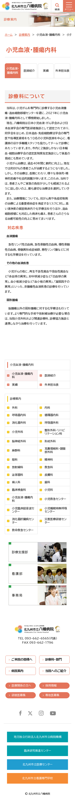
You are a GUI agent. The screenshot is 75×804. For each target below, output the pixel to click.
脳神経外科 (19, 441)
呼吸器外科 (52, 422)
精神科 (49, 459)
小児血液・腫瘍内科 (22, 499)
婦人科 (16, 482)
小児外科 (17, 431)
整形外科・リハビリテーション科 (55, 432)
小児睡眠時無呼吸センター (56, 510)
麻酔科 (16, 450)
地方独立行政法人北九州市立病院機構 (37, 736)
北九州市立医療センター (37, 764)
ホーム (9, 34)
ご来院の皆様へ (21, 659)
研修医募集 (19, 695)
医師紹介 (50, 375)
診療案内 (24, 34)
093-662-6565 (37, 638)
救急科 (49, 467)
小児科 (49, 489)
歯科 (47, 482)
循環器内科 (52, 415)
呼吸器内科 (19, 415)
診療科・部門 (53, 659)
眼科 (15, 459)
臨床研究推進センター (37, 750)
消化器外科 (19, 422)
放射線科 (17, 467)
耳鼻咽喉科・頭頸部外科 (55, 450)
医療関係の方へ (21, 685)
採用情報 (51, 685)
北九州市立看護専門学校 (37, 778)
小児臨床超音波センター (23, 510)
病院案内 (17, 670)
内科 (47, 407)
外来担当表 (52, 384)
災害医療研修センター (56, 521)
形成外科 (50, 441)
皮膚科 (49, 474)
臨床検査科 (19, 489)
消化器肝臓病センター (23, 521)
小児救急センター (55, 499)
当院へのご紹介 (55, 670)
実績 (15, 384)
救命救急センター (22, 530)
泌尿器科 (17, 474)
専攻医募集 (52, 695)
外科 (15, 407)
